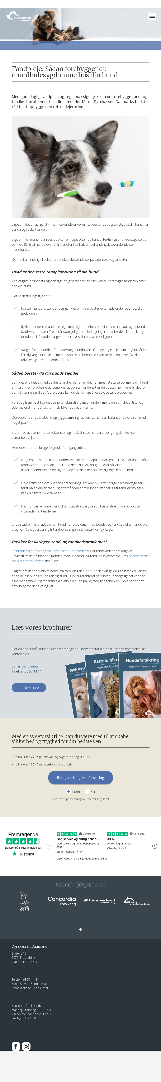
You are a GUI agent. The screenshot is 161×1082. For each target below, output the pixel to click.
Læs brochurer (29, 687)
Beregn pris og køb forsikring (80, 777)
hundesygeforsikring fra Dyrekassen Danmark (50, 551)
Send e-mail (30, 666)
